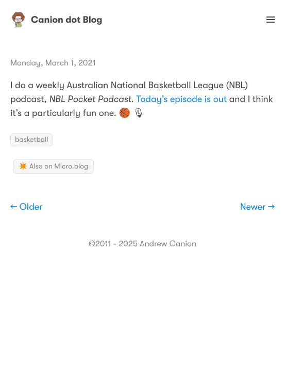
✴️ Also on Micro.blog (53, 166)
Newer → (257, 207)
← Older (26, 207)
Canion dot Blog (56, 19)
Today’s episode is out (181, 99)
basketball (31, 140)
